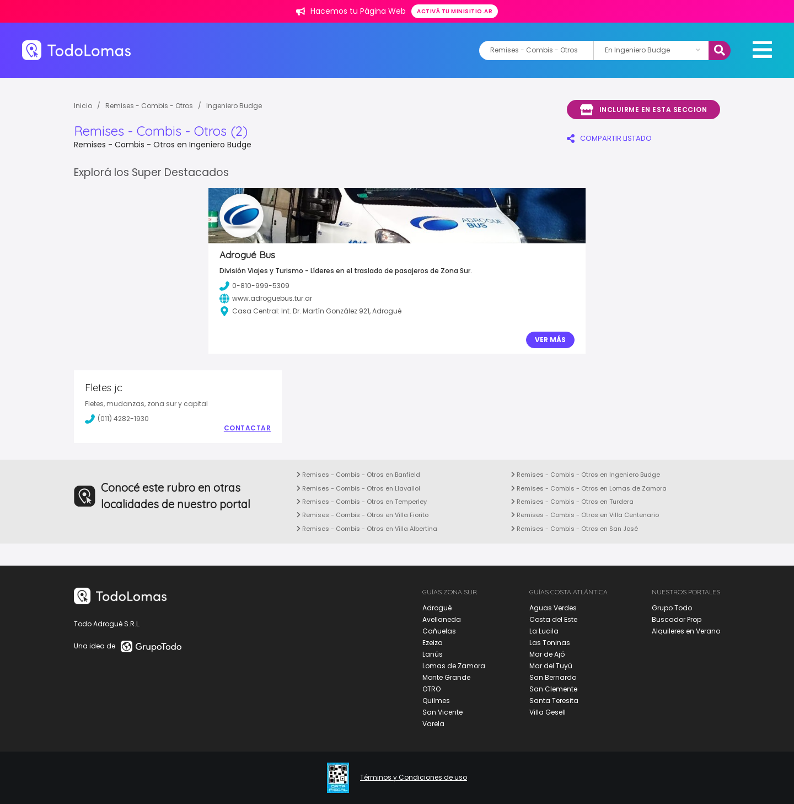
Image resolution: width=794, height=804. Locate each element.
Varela (433, 723)
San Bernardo (552, 677)
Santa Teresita (553, 700)
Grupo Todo (672, 608)
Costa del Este (553, 619)
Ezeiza (432, 642)
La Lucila (544, 631)
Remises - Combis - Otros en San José (574, 528)
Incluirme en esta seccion (643, 109)
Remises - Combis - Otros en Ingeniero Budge (585, 474)
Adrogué (437, 608)
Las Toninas (549, 642)
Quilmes (436, 700)
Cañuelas (439, 631)
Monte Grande (446, 677)
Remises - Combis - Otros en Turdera (572, 501)
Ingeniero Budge (234, 105)
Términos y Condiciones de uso (413, 777)
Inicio (83, 105)
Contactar (247, 428)
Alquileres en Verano (686, 631)
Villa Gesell (547, 712)
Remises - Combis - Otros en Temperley (362, 501)
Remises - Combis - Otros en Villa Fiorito (362, 514)
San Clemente (553, 689)
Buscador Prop (676, 619)
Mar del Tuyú (550, 665)
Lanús (432, 654)
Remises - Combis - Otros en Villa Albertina (367, 528)
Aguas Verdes (553, 608)
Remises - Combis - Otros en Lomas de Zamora (589, 488)
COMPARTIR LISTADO (609, 138)
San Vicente (442, 712)
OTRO (431, 689)
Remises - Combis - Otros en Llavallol (358, 488)
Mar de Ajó (547, 654)
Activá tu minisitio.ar (454, 11)
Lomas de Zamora (453, 665)
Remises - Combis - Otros (149, 105)
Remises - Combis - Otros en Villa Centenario (585, 514)
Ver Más (550, 339)
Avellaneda (441, 619)
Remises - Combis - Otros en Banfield (358, 474)
